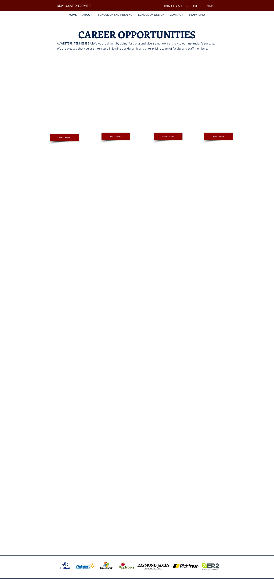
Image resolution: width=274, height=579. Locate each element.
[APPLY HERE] (64, 137)
